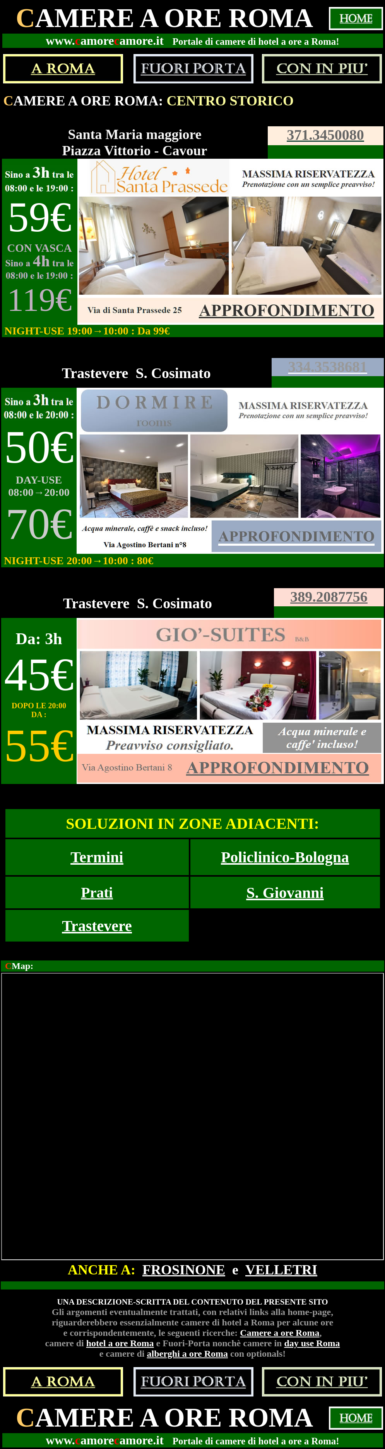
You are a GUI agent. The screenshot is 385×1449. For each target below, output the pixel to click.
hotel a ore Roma (120, 1343)
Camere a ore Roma (279, 1333)
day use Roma (312, 1343)
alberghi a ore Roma (187, 1354)
